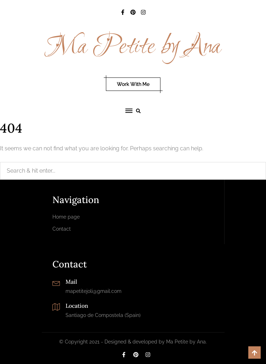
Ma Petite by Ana (133, 47)
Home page (66, 217)
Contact (61, 229)
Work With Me (133, 84)
